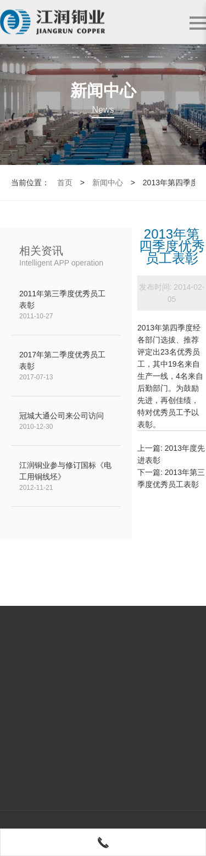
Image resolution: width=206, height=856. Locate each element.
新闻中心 (107, 182)
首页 (65, 182)
